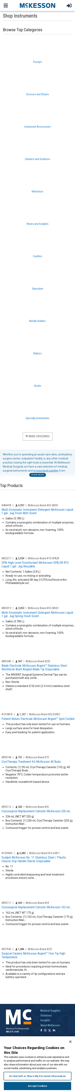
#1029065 (7, 853)
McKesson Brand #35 (37, 806)
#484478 (6, 505)
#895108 (6, 757)
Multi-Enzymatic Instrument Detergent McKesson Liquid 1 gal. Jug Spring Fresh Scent (37, 614)
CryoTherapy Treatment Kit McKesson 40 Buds (31, 761)
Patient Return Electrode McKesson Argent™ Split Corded (38, 719)
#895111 (6, 902)
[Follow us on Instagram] (45, 1030)
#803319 (6, 608)
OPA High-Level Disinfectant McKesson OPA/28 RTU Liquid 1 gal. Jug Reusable (35, 564)
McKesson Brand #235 (38, 661)
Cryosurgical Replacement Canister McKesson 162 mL (36, 907)
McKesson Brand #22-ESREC (44, 714)
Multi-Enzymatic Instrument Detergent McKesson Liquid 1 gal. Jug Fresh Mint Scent (37, 511)
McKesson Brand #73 (37, 757)
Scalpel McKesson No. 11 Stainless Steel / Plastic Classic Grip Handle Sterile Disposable (34, 859)
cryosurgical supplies (45, 470)
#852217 (6, 558)
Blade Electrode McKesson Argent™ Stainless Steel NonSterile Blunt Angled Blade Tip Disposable (34, 667)
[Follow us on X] (49, 1030)
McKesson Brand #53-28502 (43, 608)
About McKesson (50, 1025)
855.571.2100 (12, 1031)
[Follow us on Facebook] (41, 1030)
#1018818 (7, 714)
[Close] (70, 1041)
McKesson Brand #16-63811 (44, 853)
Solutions (46, 1015)
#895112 (6, 806)
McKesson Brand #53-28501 (43, 505)
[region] (37, 1064)
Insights (45, 1020)
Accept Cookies (37, 1085)
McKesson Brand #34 (37, 902)
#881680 (6, 661)
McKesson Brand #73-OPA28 (43, 558)
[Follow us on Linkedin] (54, 1030)
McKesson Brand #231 (40, 949)
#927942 (6, 949)
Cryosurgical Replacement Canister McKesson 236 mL (36, 811)
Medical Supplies (50, 1010)
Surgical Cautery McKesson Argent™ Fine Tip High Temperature (33, 955)
